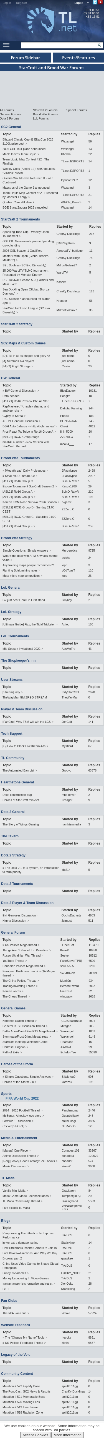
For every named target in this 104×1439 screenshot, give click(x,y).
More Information (68, 1435)
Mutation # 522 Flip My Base (21, 1386)
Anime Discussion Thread (19, 1155)
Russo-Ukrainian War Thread (21, 955)
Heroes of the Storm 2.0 (18, 1082)
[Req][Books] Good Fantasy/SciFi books (28, 1161)
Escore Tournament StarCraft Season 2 (28, 486)
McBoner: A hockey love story (21, 1115)
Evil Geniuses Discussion (19, 915)
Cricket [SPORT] (13, 1126)
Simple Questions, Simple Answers (25, 550)
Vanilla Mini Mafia (14, 1190)
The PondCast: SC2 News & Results (26, 1391)
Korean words (11, 991)
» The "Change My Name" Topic (23, 1337)
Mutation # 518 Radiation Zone (22, 1412)
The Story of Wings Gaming (20, 824)
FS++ (6, 1288)
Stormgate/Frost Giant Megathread (25, 1036)
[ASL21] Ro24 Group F (17, 526)
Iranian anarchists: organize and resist (27, 1283)
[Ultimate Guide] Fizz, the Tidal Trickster (28, 624)
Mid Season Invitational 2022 (21, 648)
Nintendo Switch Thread (18, 1020)
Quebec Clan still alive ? (18, 202)
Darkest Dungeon (14, 1047)
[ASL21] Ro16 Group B (17, 496)
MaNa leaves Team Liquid (19, 154)
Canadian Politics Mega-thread (22, 966)
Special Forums (76, 110)
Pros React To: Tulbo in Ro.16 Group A (27, 431)
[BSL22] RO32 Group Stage (20, 436)
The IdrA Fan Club (14, 1313)
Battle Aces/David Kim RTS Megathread (28, 1031)
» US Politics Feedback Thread (22, 1342)
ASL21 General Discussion (20, 421)
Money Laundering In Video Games (25, 1278)
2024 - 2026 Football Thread (21, 1110)
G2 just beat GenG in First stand (23, 600)
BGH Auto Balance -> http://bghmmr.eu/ (28, 426)
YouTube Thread (13, 960)
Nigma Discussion (14, 920)
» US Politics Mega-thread (19, 945)
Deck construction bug (17, 794)
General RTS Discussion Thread (23, 1026)
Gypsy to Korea (12, 415)
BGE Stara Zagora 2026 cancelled (24, 207)
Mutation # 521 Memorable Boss (23, 1396)
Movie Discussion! (14, 1166)
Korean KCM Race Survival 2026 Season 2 (30, 502)
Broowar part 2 (12, 1258)
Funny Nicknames (14, 1273)
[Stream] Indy (11, 692)
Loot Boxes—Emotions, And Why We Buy (29, 1253)
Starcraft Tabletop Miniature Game (24, 1041)
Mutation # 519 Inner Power (20, 1407)
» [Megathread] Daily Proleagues (23, 470)
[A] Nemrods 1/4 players (18, 361)
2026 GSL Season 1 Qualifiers (22, 250)
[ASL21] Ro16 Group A (17, 491)
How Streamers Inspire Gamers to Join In (29, 1248)
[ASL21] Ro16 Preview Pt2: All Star (25, 401)
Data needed (10, 396)
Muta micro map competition (21, 575)
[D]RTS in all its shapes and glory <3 (26, 355)
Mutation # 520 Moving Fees (21, 1402)
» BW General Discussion (19, 390)
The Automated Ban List (18, 770)
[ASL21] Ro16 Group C (17, 481)
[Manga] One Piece (15, 1150)
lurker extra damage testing (20, 1242)
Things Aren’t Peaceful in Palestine (25, 950)
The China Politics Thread (19, 980)
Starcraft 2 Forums (45, 110)
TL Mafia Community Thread (21, 1201)
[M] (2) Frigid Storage (16, 366)
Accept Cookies (35, 1435)
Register (21, 2)
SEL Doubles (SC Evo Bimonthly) (24, 265)
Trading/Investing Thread (18, 986)
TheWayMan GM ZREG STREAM (24, 697)
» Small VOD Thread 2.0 (18, 475)
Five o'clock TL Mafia (16, 1207)
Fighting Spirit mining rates (19, 570)
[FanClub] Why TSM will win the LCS (26, 721)
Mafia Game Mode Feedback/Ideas (25, 1196)
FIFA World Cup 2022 (22, 1098)
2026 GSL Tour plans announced (23, 148)
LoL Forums (41, 118)
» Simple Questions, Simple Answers (26, 1076)
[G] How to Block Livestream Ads (23, 746)
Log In (7, 2)
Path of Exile (10, 1052)
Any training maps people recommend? (28, 565)
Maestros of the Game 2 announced (26, 187)
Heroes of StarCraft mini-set (20, 800)
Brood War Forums (45, 114)
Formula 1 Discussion (16, 1121)
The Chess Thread (14, 996)
